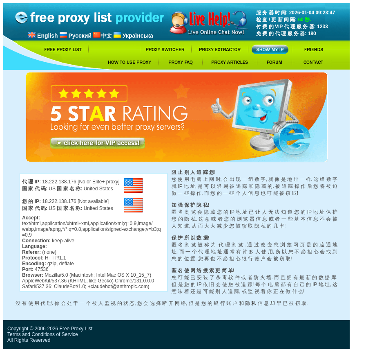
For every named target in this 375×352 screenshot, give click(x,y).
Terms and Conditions (31, 334)
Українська (133, 35)
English (43, 35)
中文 (102, 35)
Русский (76, 35)
